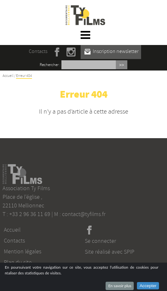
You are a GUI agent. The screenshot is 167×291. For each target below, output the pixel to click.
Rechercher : (50, 64)
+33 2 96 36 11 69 (29, 214)
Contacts (38, 51)
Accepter (147, 285)
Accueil (8, 75)
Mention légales (22, 251)
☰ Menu (86, 35)
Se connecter (100, 240)
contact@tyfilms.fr (84, 214)
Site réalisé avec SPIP (109, 251)
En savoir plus (119, 285)
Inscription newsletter (111, 51)
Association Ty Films (26, 188)
